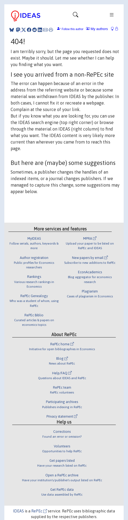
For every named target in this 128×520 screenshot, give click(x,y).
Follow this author (72, 29)
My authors (97, 29)
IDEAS (18, 511)
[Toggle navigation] (75, 16)
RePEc (39, 511)
